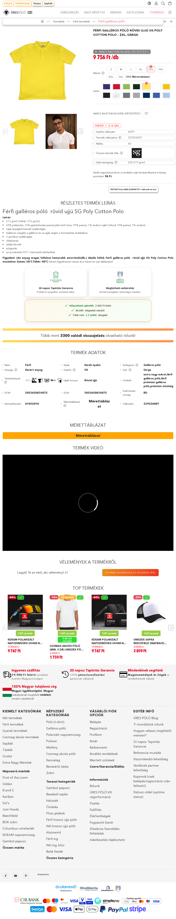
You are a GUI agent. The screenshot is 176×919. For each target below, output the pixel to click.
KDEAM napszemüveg (19, 837)
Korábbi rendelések (104, 756)
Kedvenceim (98, 750)
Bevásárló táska (57, 769)
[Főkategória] (43, 23)
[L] (131, 72)
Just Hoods (11, 812)
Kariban (8, 799)
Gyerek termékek (15, 733)
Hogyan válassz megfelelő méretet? (152, 735)
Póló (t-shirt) (55, 724)
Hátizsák (52, 803)
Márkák (108, 12)
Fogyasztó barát (101, 825)
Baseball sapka (57, 797)
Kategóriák (89, 12)
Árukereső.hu (43, 877)
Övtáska (52, 809)
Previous (5, 630)
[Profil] (156, 3)
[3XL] (161, 72)
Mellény (52, 750)
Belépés (95, 724)
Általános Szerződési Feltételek (104, 833)
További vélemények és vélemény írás (130, 575)
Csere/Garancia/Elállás (107, 769)
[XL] (141, 72)
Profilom (96, 737)
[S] (111, 72)
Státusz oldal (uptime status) (148, 797)
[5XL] (121, 79)
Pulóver (51, 743)
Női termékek (12, 720)
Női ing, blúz (55, 847)
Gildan (7, 786)
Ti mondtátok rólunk (148, 727)
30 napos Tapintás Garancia (146, 746)
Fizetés (95, 806)
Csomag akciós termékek (21, 739)
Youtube (16, 878)
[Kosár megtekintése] (170, 3)
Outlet (7, 759)
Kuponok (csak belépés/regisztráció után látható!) (151, 783)
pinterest (26, 878)
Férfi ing (52, 841)
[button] (146, 116)
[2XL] (151, 72)
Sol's (6, 805)
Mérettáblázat (88, 438)
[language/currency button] (149, 3)
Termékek (67, 12)
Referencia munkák (147, 755)
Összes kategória (59, 860)
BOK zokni (10, 824)
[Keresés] (163, 3)
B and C (8, 793)
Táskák (8, 752)
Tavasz (37, 3)
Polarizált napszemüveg (63, 737)
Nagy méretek (129, 12)
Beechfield (10, 818)
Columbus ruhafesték (18, 831)
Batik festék (54, 854)
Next (170, 630)
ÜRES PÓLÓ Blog (145, 720)
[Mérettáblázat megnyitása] (138, 79)
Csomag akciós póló (61, 756)
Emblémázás (22, 3)
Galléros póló (56, 731)
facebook (5, 878)
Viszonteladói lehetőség (150, 761)
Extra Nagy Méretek (17, 765)
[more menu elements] (170, 12)
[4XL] (111, 79)
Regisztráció (98, 731)
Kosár (94, 743)
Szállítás (95, 812)
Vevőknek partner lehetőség (146, 770)
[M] (121, 72)
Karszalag (53, 763)
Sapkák (48, 3)
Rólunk (8, 3)
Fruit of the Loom (15, 780)
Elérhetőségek (100, 818)
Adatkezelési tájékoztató (107, 842)
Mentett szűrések (102, 763)
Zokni (50, 775)
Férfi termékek (13, 727)
